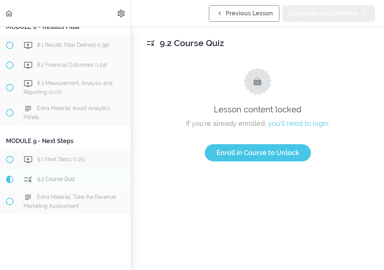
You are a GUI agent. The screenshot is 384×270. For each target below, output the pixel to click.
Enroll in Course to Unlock (257, 153)
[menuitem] (121, 13)
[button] (9, 13)
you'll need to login (298, 123)
